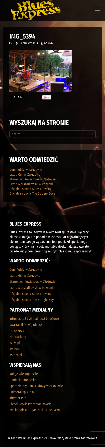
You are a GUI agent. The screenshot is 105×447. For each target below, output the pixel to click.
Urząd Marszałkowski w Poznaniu (31, 184)
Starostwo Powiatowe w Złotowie (32, 179)
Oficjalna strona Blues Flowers (30, 189)
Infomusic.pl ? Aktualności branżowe (34, 319)
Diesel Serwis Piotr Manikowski (30, 404)
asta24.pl (15, 355)
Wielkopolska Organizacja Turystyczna (35, 410)
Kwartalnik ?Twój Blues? (25, 325)
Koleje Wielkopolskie (23, 374)
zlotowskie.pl (18, 337)
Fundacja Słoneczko (23, 380)
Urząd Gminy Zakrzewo (24, 174)
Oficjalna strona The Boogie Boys (32, 193)
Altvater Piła (17, 398)
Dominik (48, 43)
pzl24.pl (14, 343)
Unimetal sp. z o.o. (21, 392)
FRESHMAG (16, 331)
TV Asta (14, 349)
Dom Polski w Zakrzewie (25, 170)
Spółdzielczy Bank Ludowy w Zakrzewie (36, 386)
